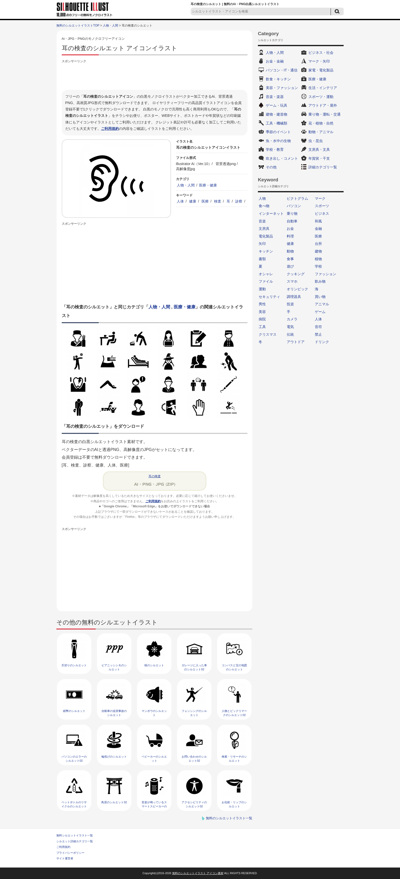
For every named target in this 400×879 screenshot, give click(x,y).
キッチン (266, 251)
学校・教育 (275, 149)
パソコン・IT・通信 (281, 70)
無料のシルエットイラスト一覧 (229, 818)
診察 (238, 201)
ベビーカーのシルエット (154, 758)
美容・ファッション (282, 88)
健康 (192, 201)
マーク (320, 198)
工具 (262, 327)
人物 (262, 198)
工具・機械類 (276, 123)
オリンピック (297, 289)
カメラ (292, 319)
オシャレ (266, 274)
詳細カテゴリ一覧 (322, 167)
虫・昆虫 (315, 141)
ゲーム (320, 312)
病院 (262, 319)
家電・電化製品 (320, 70)
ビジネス (322, 213)
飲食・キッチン (278, 79)
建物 (318, 251)
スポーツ (322, 206)
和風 (318, 221)
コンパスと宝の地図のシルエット (234, 667)
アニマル (322, 304)
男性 (262, 304)
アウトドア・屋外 (322, 105)
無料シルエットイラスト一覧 (74, 835)
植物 (318, 259)
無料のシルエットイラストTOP (77, 25)
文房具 (264, 229)
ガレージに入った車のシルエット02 (194, 667)
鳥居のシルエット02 (114, 802)
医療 (205, 201)
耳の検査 (154, 476)
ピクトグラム (297, 198)
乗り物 (292, 213)
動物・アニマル (320, 132)
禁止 (318, 334)
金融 (318, 229)
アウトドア (296, 342)
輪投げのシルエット (114, 756)
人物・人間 (110, 25)
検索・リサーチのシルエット (234, 758)
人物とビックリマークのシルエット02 (234, 712)
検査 (217, 201)
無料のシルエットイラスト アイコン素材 (197, 873)
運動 (262, 289)
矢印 (262, 244)
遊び (290, 266)
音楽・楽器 (275, 97)
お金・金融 (275, 61)
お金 (290, 229)
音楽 (262, 221)
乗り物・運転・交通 (324, 114)
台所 (318, 244)
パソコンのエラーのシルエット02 (74, 758)
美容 (262, 312)
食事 (290, 259)
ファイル (266, 281)
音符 (318, 327)
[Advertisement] (154, 75)
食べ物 (264, 206)
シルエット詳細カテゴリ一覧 (74, 841)
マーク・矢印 (319, 61)
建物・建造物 (276, 114)
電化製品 (266, 236)
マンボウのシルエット (154, 712)
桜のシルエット (154, 665)
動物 (290, 251)
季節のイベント (278, 132)
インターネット (271, 213)
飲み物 (320, 281)
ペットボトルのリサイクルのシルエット (74, 804)
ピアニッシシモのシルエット (114, 667)
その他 (271, 167)
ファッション (325, 274)
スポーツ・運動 (320, 97)
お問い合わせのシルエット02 (194, 758)
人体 (180, 201)
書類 (262, 259)
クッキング (296, 274)
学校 (318, 266)
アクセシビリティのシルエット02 (194, 804)
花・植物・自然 (320, 123)
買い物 (320, 297)
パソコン (294, 206)
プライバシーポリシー (70, 852)
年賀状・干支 (319, 158)
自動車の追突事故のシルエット (114, 712)
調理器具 (294, 297)
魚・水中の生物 (278, 141)
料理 (290, 236)
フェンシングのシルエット (194, 712)
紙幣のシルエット (74, 710)
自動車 (292, 221)
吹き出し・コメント (282, 158)
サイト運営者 (64, 858)
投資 (290, 304)
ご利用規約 (110, 129)
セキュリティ (269, 297)
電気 (290, 327)
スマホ (292, 281)
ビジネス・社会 (320, 53)
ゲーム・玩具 (276, 105)
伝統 (290, 334)
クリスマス (268, 334)
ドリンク (322, 342)
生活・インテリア (322, 88)
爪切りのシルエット (74, 665)
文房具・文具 (319, 149)
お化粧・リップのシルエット (234, 804)
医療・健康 (208, 185)
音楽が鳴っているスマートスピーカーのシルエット (154, 806)
